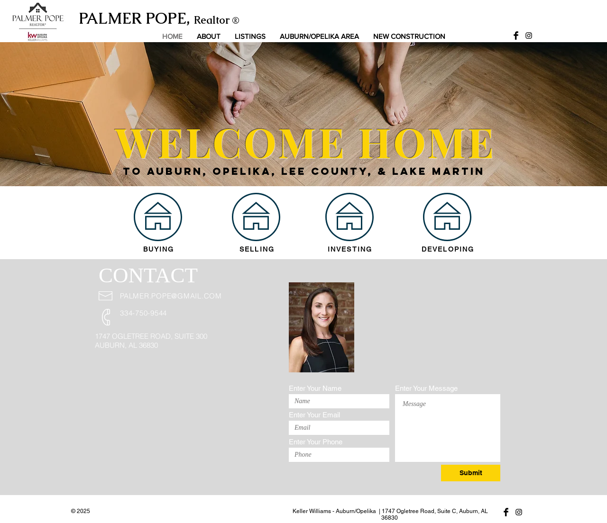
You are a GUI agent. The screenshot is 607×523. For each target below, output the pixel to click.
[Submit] (470, 473)
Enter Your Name (315, 388)
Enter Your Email (314, 414)
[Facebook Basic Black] (516, 35)
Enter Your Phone (315, 441)
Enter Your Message (426, 388)
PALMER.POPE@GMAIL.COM (171, 295)
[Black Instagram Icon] (528, 35)
